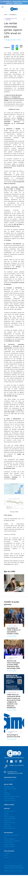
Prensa (6, 855)
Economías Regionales (10, 818)
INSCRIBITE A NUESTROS (14, 2)
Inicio (5, 14)
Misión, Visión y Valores (10, 788)
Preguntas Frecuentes (9, 800)
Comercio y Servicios (9, 811)
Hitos (5, 790)
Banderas (6, 792)
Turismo (6, 813)
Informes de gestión (9, 798)
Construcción (7, 820)
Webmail (20, 870)
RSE (5, 837)
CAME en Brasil (9, 804)
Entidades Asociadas (9, 786)
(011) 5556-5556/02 (19, 868)
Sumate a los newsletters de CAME (15, 772)
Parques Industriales (9, 816)
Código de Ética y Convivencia (11, 796)
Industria (6, 814)
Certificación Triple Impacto (11, 835)
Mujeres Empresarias (9, 822)
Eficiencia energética (9, 846)
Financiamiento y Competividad (12, 840)
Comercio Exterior (8, 842)
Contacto (6, 857)
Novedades (12, 14)
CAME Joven (7, 824)
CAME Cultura (7, 826)
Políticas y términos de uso (10, 870)
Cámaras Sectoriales (9, 828)
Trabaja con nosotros (16, 765)
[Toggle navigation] (3, 7)
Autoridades (7, 794)
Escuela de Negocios (9, 779)
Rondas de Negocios (9, 844)
